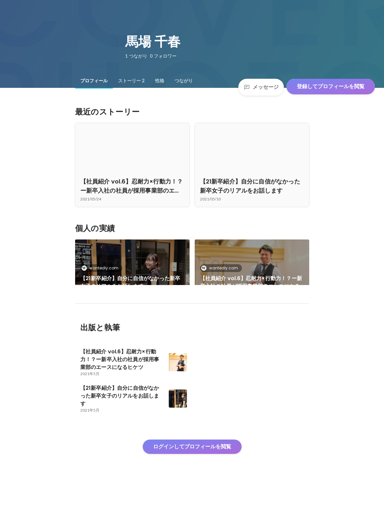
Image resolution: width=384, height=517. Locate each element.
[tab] (94, 80)
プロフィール (94, 80)
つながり (184, 80)
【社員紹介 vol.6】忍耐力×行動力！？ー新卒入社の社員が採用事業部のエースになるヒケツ (251, 282)
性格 (159, 80)
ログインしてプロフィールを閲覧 (192, 468)
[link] (132, 270)
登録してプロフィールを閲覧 (330, 86)
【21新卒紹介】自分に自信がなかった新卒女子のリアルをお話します (130, 282)
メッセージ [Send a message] (261, 87)
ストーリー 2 (131, 80)
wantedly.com (102, 268)
